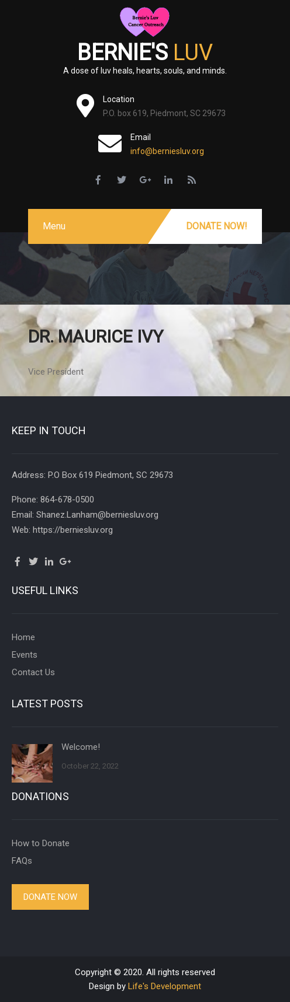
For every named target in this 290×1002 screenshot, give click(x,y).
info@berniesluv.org (167, 151)
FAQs (22, 861)
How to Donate (41, 843)
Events (24, 655)
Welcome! (80, 747)
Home (23, 637)
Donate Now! (216, 226)
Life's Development (164, 986)
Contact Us (33, 672)
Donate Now (50, 897)
